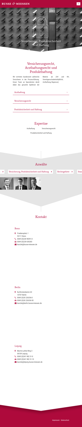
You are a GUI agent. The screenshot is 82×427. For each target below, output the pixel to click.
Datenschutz (65, 420)
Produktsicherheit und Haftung (28, 109)
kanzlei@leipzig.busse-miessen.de (29, 362)
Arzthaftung (19, 92)
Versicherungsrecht (22, 101)
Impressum (56, 420)
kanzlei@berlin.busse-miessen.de (29, 303)
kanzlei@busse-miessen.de (27, 244)
